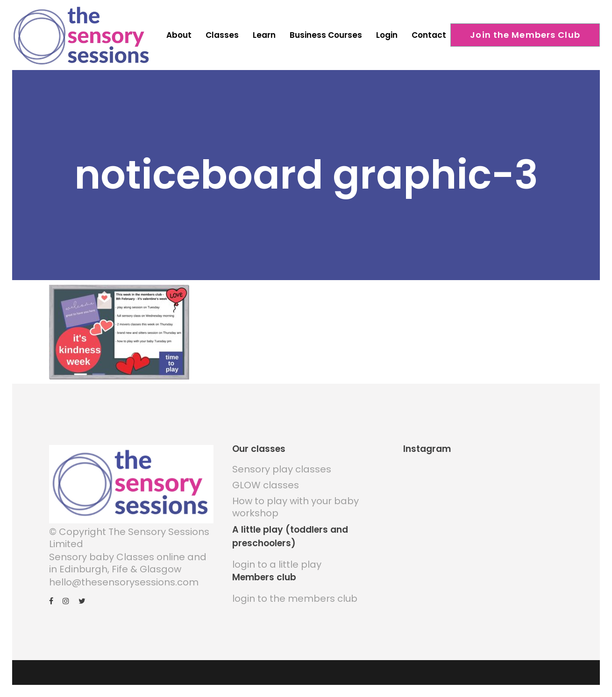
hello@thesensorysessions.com (124, 582)
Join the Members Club (525, 35)
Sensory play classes (281, 469)
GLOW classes (265, 485)
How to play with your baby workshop (295, 507)
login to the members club (294, 598)
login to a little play (276, 564)
